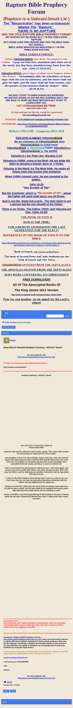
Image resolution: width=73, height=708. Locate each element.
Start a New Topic (8, 327)
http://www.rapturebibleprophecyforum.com (36, 357)
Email (9, 682)
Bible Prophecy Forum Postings (16, 322)
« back (4, 702)
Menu (5, 313)
